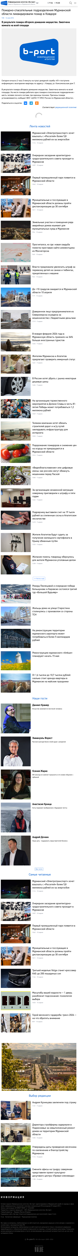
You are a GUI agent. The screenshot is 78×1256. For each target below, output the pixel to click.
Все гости (39, 869)
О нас (2, 1217)
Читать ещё (39, 578)
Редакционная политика (29, 1217)
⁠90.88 (57, 3)
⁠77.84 (50, 3)
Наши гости (39, 698)
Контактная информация (13, 1217)
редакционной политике (65, 107)
